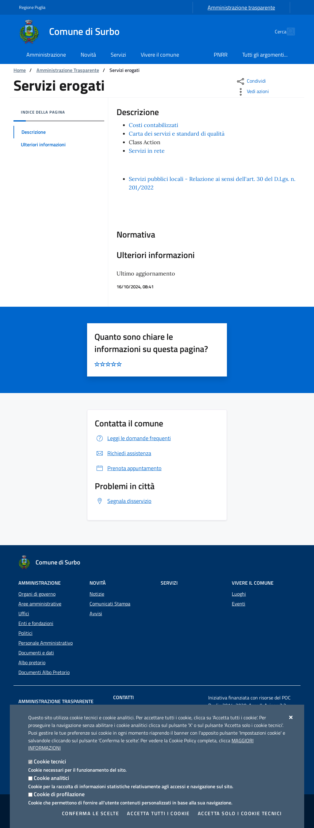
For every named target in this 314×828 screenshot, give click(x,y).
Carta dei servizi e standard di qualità (176, 133)
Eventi (238, 603)
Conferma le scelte (90, 813)
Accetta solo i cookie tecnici (240, 813)
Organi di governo (37, 594)
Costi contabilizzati (153, 125)
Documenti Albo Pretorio (44, 672)
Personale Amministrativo (45, 642)
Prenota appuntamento (128, 468)
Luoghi (239, 594)
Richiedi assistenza (123, 453)
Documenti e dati (36, 652)
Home (19, 70)
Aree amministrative (39, 603)
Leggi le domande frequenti (133, 438)
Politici (25, 633)
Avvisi (96, 613)
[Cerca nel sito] (287, 31)
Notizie (97, 594)
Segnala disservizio (123, 501)
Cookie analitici (51, 778)
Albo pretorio (31, 662)
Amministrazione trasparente (241, 7)
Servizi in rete (147, 150)
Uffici (23, 613)
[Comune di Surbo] (73, 31)
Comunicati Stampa (110, 603)
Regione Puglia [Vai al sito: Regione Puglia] (32, 7)
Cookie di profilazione (59, 794)
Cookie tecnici (50, 761)
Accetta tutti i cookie (158, 813)
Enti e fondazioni (35, 623)
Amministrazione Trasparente (67, 70)
